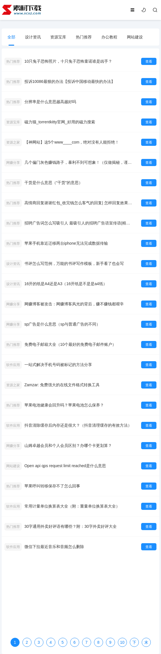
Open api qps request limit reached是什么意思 (65, 465)
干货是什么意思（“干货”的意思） (53, 182)
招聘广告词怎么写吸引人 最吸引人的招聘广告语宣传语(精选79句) (79, 223)
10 (122, 642)
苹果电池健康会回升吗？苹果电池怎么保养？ (64, 405)
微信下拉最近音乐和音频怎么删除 (54, 546)
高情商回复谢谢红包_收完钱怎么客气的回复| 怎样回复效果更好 (79, 203)
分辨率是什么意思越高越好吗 (50, 101)
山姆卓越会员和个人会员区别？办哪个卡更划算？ (68, 445)
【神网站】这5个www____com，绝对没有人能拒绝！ (71, 142)
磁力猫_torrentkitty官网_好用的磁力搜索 (59, 122)
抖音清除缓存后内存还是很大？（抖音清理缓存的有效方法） (78, 425)
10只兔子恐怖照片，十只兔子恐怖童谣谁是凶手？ (68, 61)
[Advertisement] (81, 596)
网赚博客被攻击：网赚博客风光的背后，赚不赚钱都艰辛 (74, 304)
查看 (148, 62)
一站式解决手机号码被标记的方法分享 (58, 364)
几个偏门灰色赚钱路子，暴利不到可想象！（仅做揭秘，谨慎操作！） (79, 162)
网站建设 (135, 37)
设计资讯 (33, 37)
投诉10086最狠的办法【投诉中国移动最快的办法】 (69, 81)
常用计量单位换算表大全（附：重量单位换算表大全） (72, 506)
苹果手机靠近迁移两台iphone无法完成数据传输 (66, 243)
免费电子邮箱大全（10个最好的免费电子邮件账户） (70, 344)
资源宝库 (58, 37)
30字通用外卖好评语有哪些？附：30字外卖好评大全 (70, 526)
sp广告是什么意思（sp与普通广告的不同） (62, 324)
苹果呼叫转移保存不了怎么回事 (52, 486)
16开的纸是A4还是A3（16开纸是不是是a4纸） (65, 283)
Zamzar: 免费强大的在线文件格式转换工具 (62, 385)
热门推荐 (84, 37)
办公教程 (109, 37)
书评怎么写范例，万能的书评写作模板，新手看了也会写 (74, 263)
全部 (11, 37)
